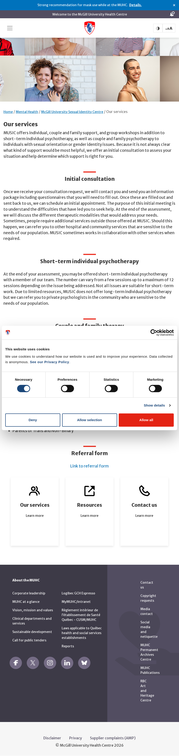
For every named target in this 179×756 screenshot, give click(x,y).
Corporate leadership (28, 593)
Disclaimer (52, 738)
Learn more (35, 516)
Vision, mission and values (32, 610)
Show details (154, 405)
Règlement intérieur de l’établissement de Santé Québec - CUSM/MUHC (81, 615)
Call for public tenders (29, 640)
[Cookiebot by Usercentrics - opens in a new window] (154, 332)
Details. (135, 5)
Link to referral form (89, 466)
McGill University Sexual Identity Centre (72, 112)
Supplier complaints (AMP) (113, 738)
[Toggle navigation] (10, 28)
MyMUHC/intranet (76, 602)
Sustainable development (32, 632)
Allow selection (89, 420)
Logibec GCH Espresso (78, 593)
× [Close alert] (174, 5)
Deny (33, 420)
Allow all (146, 420)
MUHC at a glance (25, 602)
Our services (117, 111)
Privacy (75, 738)
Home (8, 112)
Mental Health (27, 112)
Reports (68, 646)
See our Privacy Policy (49, 362)
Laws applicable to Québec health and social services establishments (82, 633)
